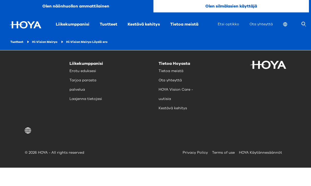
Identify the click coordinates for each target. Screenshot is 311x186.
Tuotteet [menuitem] (108, 24)
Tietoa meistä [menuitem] (184, 24)
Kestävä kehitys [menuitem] (144, 24)
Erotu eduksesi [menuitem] (82, 70)
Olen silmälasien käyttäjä (231, 6)
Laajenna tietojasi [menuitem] (85, 98)
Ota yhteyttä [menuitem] (261, 24)
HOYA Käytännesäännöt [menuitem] (260, 152)
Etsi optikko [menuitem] (228, 24)
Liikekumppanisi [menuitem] (72, 24)
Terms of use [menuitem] (223, 152)
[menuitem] (289, 25)
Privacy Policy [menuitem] (195, 152)
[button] (29, 130)
